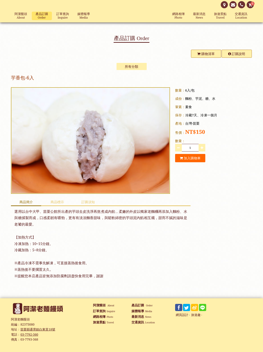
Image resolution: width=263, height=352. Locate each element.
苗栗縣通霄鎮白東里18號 (37, 329)
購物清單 (206, 53)
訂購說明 (236, 53)
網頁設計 (182, 315)
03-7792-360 (29, 334)
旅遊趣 (196, 315)
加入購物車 (190, 158)
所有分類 (131, 66)
